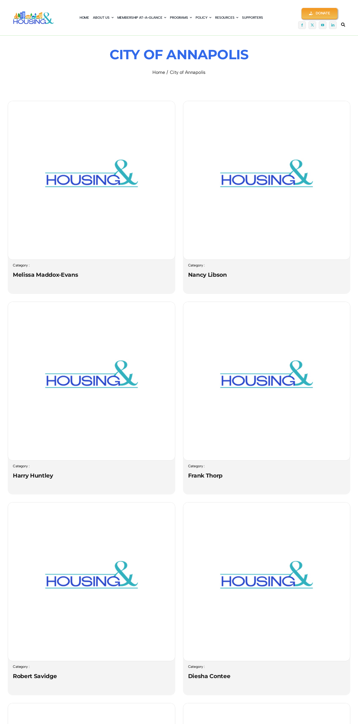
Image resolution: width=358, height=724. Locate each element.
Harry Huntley (33, 475)
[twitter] (312, 25)
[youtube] (322, 25)
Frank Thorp (205, 475)
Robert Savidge (35, 676)
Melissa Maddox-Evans (45, 274)
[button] (319, 13)
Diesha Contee (209, 676)
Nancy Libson (207, 274)
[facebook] (302, 25)
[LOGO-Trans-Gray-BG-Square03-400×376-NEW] (91, 104)
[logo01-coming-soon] (33, 14)
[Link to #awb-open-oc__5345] (343, 25)
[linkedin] (333, 25)
